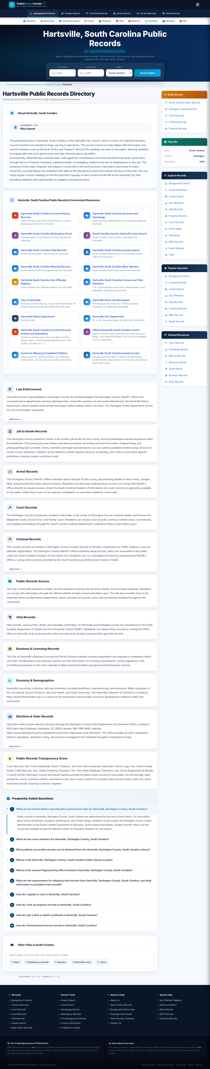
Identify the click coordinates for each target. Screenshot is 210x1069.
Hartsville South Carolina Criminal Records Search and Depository (46, 331)
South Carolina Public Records (28, 84)
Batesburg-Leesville (37, 962)
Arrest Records (19, 1014)
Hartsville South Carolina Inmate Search (116, 250)
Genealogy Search (176, 349)
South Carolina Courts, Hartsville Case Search (120, 233)
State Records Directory (122, 1018)
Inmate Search (174, 196)
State (119, 67)
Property (105, 21)
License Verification (71, 1023)
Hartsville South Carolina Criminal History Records (45, 215)
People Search (68, 1000)
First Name (63, 67)
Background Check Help (122, 1009)
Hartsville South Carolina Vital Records (44, 250)
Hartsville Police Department (38, 316)
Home (9, 84)
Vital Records (174, 209)
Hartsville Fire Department (108, 316)
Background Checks (177, 183)
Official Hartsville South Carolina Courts (116, 330)
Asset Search (174, 368)
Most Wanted (166, 1009)
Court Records (174, 115)
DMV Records (174, 242)
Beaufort (60, 962)
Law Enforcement (69, 21)
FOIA (169, 255)
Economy (151, 21)
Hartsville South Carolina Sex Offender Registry (43, 281)
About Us (115, 1000)
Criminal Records (176, 122)
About (190, 1065)
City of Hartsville (31, 300)
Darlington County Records (181, 109)
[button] (80, 809)
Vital (120, 21)
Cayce (102, 962)
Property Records (176, 128)
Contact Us (115, 1023)
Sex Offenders (174, 203)
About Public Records (121, 1004)
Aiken (16, 962)
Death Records (174, 248)
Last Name (91, 67)
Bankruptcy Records (71, 1014)
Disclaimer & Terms (165, 1065)
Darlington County (52, 84)
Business (134, 21)
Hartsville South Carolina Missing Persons (46, 266)
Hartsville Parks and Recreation (111, 300)
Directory (29, 21)
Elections (168, 21)
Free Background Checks (73, 1018)
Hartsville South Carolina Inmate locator (116, 353)
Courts (89, 21)
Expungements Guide (121, 1014)
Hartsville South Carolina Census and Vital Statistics (118, 281)
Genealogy (172, 235)
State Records (174, 381)
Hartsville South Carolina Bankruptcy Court (46, 233)
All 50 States (173, 229)
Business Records (176, 375)
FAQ (183, 21)
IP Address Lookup (70, 1027)
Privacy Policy (148, 1065)
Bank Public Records (21, 1027)
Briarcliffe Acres (82, 962)
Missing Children (175, 362)
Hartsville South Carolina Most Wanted (115, 266)
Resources (47, 21)
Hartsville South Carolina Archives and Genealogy (115, 215)
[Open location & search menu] (197, 4)
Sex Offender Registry (171, 1000)
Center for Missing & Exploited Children (44, 353)
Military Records (175, 356)
